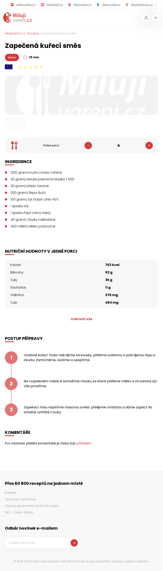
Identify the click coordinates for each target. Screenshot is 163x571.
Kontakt (10, 493)
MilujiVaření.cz (15, 33)
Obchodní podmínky (20, 499)
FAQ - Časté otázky (19, 512)
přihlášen (83, 443)
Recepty (33, 33)
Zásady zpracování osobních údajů (31, 506)
